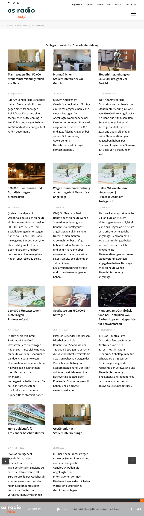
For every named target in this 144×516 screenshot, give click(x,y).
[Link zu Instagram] (13, 2)
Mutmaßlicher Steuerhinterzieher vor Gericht (68, 78)
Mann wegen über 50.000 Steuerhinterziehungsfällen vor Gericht (26, 78)
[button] (58, 509)
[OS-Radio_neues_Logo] (21, 13)
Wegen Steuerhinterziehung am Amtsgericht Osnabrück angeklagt (71, 192)
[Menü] (131, 13)
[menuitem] (77, 5)
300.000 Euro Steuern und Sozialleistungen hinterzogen (25, 192)
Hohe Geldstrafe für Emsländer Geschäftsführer (26, 430)
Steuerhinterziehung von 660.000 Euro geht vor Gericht (114, 78)
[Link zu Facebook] (8, 2)
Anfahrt (100, 4)
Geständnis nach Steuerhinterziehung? (67, 430)
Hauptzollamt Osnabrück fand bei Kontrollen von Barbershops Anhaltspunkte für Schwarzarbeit (116, 317)
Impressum (77, 4)
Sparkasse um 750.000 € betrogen (69, 312)
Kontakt (89, 4)
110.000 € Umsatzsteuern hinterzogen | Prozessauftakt (24, 315)
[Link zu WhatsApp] (18, 2)
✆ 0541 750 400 (114, 4)
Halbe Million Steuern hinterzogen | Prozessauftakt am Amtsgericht (112, 194)
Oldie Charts (130, 4)
